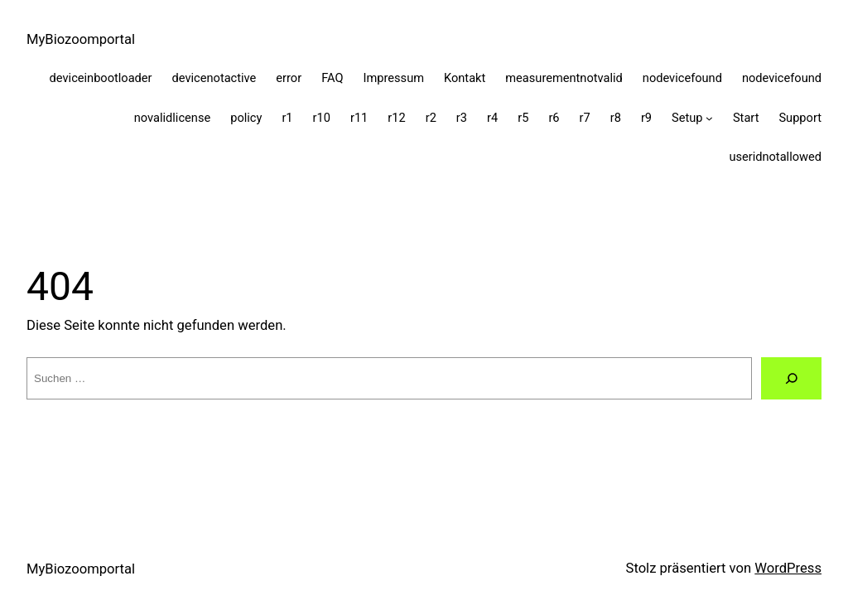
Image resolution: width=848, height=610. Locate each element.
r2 (431, 117)
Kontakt (464, 77)
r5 (523, 117)
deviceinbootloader (101, 77)
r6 (553, 117)
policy (246, 117)
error (288, 77)
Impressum (394, 77)
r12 (396, 117)
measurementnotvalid (564, 77)
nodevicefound (682, 77)
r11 (359, 117)
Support (800, 117)
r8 (615, 117)
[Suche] (791, 378)
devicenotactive (214, 77)
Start (746, 117)
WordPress (788, 568)
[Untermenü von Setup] (709, 118)
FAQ (332, 77)
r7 (585, 117)
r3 (461, 117)
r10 (321, 117)
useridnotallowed (775, 156)
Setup (687, 117)
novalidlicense (172, 117)
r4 (492, 117)
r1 (287, 117)
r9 (646, 117)
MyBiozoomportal (80, 39)
